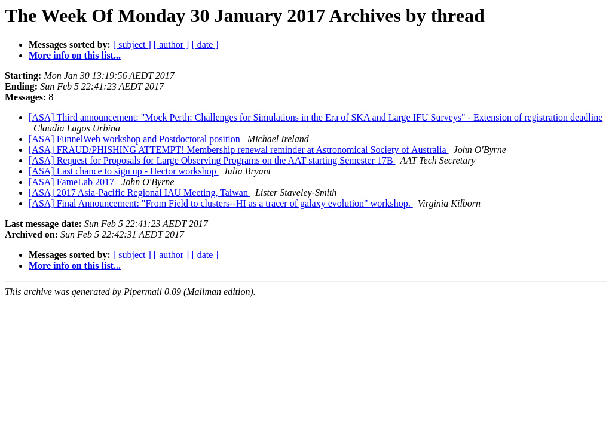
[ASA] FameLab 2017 (73, 182)
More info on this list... (75, 55)
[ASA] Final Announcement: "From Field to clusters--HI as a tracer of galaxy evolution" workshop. (221, 203)
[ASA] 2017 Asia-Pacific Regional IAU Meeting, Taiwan (139, 193)
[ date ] (204, 44)
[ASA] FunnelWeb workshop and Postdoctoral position (136, 139)
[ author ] (171, 44)
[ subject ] (132, 44)
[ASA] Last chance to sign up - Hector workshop (124, 171)
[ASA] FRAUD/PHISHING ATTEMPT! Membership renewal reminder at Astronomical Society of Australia (239, 150)
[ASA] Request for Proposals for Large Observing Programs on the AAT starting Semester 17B (212, 160)
